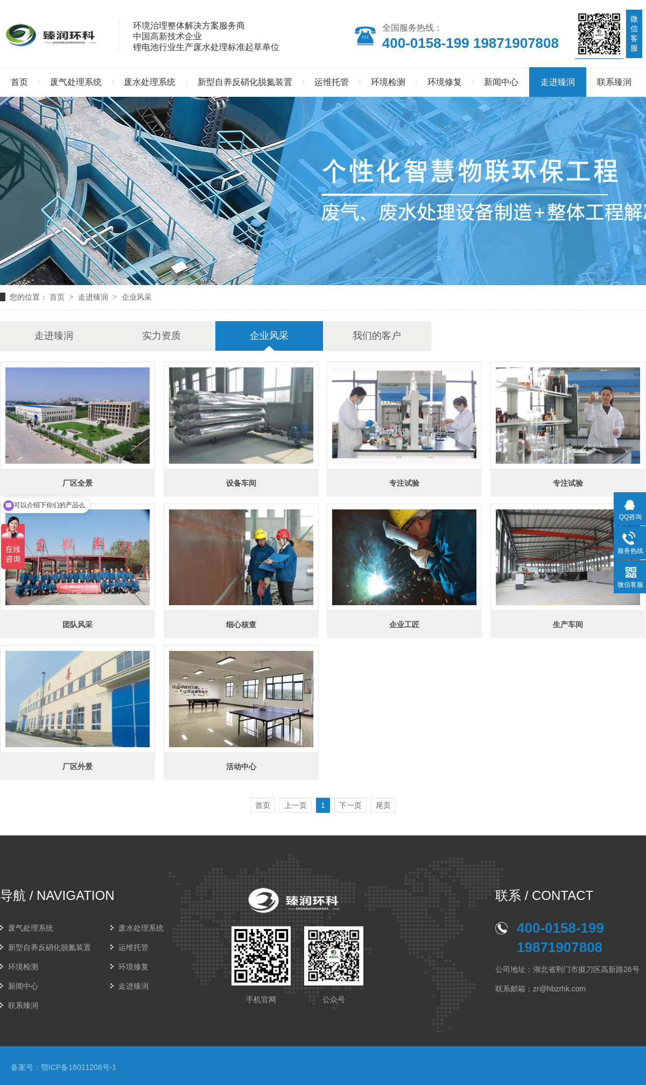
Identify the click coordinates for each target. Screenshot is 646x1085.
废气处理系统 (76, 82)
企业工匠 (404, 624)
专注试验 (404, 483)
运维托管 (331, 82)
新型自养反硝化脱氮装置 (245, 82)
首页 (57, 297)
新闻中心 (501, 82)
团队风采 (77, 624)
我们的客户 (377, 335)
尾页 (383, 805)
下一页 (350, 805)
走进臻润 (557, 82)
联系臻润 (614, 82)
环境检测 (388, 82)
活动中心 (241, 766)
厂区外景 (77, 766)
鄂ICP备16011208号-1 (78, 1067)
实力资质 (161, 335)
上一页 (295, 805)
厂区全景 (77, 483)
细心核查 (241, 624)
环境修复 (444, 82)
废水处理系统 (149, 82)
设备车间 (241, 483)
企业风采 (137, 297)
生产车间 (568, 624)
